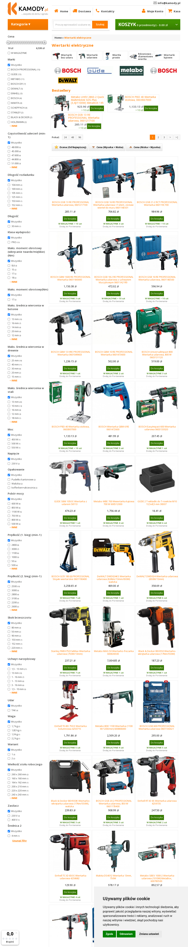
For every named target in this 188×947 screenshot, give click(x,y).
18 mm (16, 418)
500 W (16, 443)
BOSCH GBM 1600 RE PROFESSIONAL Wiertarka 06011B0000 (70, 278)
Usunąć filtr (19, 840)
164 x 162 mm (20, 782)
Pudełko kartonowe (24, 479)
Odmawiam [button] (126, 933)
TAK (15, 710)
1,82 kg (16, 730)
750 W (16, 515)
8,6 (14, 265)
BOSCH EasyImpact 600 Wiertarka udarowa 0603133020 (157, 428)
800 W (16, 519)
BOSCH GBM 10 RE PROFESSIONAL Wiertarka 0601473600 (114, 353)
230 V (16, 463)
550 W (16, 447)
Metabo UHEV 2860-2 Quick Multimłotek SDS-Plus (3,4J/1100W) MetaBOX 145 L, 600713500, (87, 101)
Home (61, 10)
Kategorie (21, 24)
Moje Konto (152, 10)
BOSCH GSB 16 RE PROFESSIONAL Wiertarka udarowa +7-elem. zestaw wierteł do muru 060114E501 (113, 204)
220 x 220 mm (20, 790)
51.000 (16, 163)
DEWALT (17, 88)
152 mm (17, 205)
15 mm (16, 376)
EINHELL (16, 93)
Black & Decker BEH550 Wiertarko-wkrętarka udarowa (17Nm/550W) (157, 652)
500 (15, 565)
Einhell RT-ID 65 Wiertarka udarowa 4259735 (157, 802)
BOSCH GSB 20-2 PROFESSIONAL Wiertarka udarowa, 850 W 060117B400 (114, 803)
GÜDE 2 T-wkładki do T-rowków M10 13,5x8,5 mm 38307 (157, 503)
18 (14, 277)
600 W (16, 503)
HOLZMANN (19, 122)
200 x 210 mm (20, 786)
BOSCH (16, 98)
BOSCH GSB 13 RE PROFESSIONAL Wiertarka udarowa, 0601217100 (83, 117)
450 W (16, 439)
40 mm (17, 364)
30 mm (16, 226)
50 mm (16, 631)
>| (177, 137)
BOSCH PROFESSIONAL (25, 69)
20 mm (16, 331)
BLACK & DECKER (21, 117)
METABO (17, 79)
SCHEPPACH (19, 107)
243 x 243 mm (20, 794)
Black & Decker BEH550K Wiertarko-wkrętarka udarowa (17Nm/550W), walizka (70, 803)
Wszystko (16, 65)
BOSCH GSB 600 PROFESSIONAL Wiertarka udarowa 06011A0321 (157, 727)
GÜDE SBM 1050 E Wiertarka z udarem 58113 (70, 503)
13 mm (17, 319)
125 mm (17, 197)
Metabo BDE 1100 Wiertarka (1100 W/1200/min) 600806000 (114, 727)
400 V (16, 819)
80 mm (16, 627)
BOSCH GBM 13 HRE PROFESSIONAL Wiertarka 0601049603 (70, 353)
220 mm (17, 647)
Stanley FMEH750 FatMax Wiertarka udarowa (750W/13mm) (70, 652)
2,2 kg (16, 738)
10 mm (17, 405)
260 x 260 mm (20, 774)
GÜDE (16, 74)
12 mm (16, 335)
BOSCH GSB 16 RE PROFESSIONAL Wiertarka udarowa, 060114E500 (157, 278)
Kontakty (104, 10)
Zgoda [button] (109, 933)
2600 (15, 606)
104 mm (17, 184)
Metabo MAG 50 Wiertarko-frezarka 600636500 (114, 652)
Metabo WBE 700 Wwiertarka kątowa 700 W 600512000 (114, 503)
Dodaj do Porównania (70, 226)
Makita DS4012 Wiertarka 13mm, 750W (114, 877)
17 (14, 273)
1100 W (17, 511)
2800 (15, 545)
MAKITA (16, 103)
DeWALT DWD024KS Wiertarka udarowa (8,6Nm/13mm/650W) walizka (114, 579)
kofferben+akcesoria (24, 487)
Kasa (173, 10)
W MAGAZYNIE (19, 53)
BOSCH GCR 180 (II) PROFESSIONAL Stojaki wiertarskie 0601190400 (70, 578)
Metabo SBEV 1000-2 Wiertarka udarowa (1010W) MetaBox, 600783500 (157, 878)
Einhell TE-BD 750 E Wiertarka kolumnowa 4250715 (71, 727)
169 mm (17, 189)
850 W (16, 507)
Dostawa (81, 10)
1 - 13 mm (18, 681)
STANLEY (17, 112)
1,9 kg (16, 734)
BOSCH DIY (18, 83)
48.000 (16, 147)
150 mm (17, 201)
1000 (15, 557)
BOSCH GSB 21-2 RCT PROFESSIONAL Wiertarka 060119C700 (157, 203)
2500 (16, 586)
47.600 (16, 155)
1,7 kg (16, 726)
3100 (15, 598)
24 (65, 137)
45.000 (16, 151)
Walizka (17, 483)
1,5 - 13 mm (19, 669)
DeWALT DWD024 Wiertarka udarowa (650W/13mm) (157, 578)
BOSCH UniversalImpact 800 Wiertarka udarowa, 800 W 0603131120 (157, 354)
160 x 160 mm (20, 778)
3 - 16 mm (18, 685)
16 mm (16, 323)
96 (79, 137)
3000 (15, 549)
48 (72, 137)
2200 (15, 602)
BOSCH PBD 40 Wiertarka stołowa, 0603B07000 (140, 98)
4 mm (16, 835)
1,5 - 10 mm (19, 689)
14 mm (16, 327)
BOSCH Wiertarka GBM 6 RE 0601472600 (114, 428)
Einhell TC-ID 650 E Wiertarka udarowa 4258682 (70, 877)
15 (14, 269)
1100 (15, 553)
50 (14, 561)
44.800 (16, 159)
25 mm (17, 360)
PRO (15, 242)
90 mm (16, 635)
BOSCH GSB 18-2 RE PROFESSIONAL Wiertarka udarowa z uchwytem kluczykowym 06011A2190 (113, 279)
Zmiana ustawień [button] (149, 933)
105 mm (17, 193)
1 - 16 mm (18, 677)
